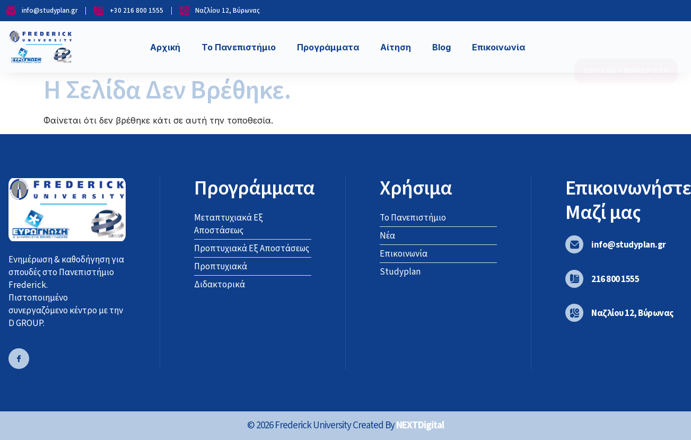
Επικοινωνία (498, 47)
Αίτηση (395, 47)
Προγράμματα (328, 47)
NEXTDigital (420, 425)
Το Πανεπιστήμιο (239, 47)
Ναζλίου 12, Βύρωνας (632, 313)
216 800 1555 (615, 279)
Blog (441, 47)
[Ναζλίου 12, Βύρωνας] (574, 313)
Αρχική (165, 47)
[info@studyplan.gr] (574, 244)
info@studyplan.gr (628, 245)
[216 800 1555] (574, 279)
